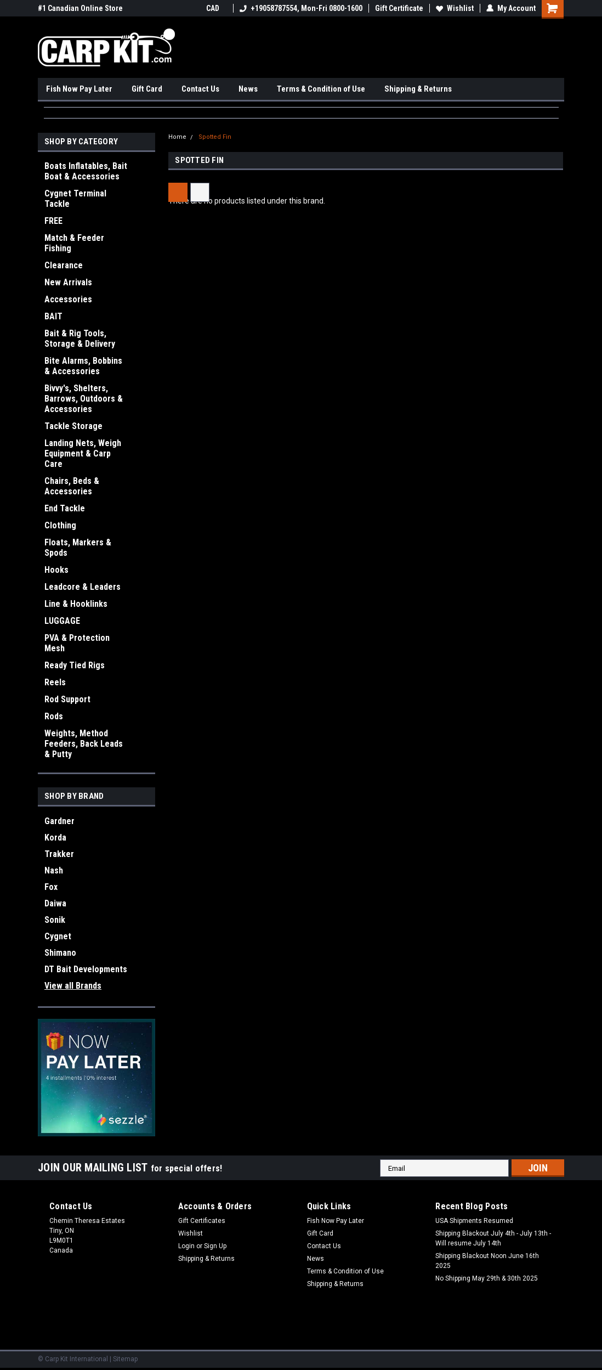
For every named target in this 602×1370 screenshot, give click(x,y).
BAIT (53, 316)
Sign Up (215, 1246)
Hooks (56, 570)
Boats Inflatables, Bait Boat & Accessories (85, 171)
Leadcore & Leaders (82, 587)
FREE (53, 221)
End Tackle (64, 508)
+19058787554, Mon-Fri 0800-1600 (301, 8)
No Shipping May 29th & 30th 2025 (486, 1278)
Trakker (59, 854)
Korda (55, 837)
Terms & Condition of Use (321, 89)
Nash (53, 870)
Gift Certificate (399, 8)
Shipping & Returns (418, 89)
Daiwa (55, 903)
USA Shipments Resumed (474, 1221)
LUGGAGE (62, 621)
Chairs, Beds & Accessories (71, 486)
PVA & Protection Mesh (77, 643)
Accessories (68, 299)
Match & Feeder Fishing (74, 243)
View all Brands (72, 985)
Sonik (54, 920)
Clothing (60, 525)
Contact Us (200, 89)
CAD (216, 8)
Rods (53, 716)
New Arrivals (68, 282)
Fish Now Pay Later (79, 89)
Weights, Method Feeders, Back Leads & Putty (83, 743)
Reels (55, 682)
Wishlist (455, 8)
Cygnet (57, 936)
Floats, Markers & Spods (77, 547)
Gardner (59, 821)
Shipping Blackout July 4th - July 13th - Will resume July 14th (493, 1238)
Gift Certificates (201, 1221)
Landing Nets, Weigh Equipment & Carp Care (82, 453)
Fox (51, 887)
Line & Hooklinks (75, 604)
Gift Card (147, 89)
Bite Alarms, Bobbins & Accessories (83, 366)
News (248, 89)
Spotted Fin (214, 136)
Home (177, 136)
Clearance (63, 265)
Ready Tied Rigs (74, 665)
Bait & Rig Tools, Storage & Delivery (79, 338)
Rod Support (67, 699)
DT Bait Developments (85, 969)
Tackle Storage (73, 426)
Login (186, 1246)
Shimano (60, 953)
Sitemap (125, 1359)
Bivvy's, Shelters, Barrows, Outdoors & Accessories (83, 398)
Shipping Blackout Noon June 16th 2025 (487, 1261)
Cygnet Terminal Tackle (75, 198)
